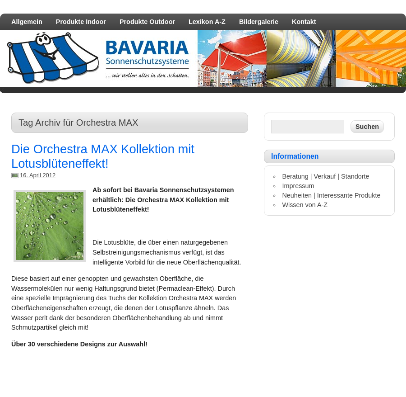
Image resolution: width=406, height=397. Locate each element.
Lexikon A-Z (207, 21)
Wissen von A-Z (305, 204)
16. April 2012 (37, 175)
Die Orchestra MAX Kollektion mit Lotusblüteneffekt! (102, 156)
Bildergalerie (258, 21)
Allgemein (26, 21)
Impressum (298, 185)
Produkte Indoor (81, 21)
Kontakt (304, 21)
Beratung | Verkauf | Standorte (325, 176)
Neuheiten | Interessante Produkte (331, 195)
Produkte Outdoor (147, 21)
